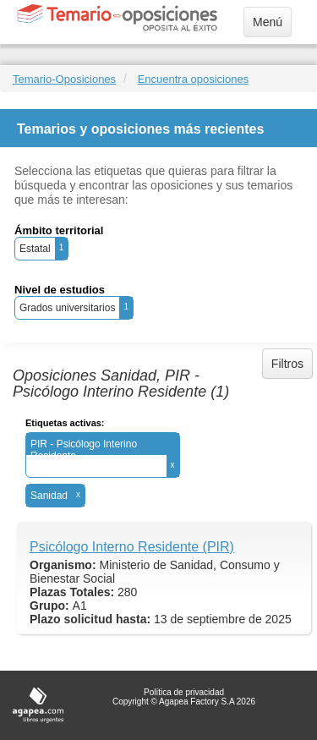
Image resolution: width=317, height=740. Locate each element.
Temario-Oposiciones (64, 79)
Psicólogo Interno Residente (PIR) (132, 547)
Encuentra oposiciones (193, 79)
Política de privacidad (184, 692)
